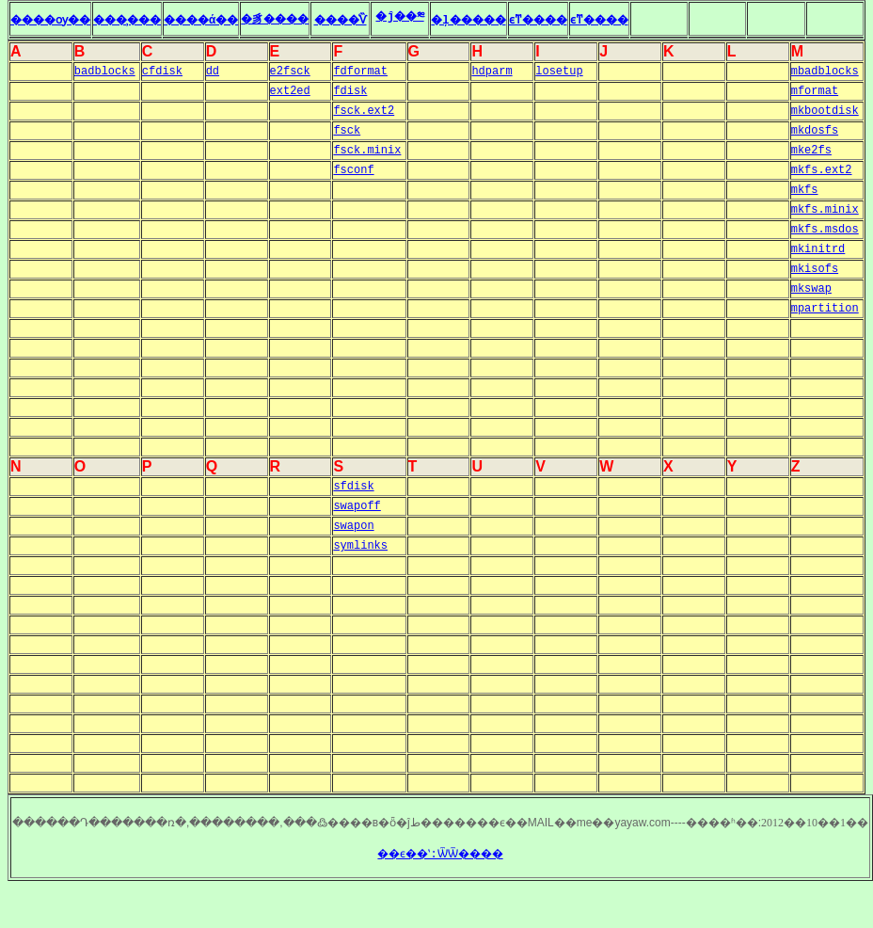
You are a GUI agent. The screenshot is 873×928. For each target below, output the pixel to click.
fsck (346, 130)
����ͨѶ (395, 20)
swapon (353, 526)
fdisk (350, 91)
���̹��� (148, 20)
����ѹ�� (57, 20)
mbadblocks (825, 71)
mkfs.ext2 (821, 170)
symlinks (360, 545)
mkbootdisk (825, 111)
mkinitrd (818, 249)
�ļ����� (531, 20)
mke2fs (811, 150)
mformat (814, 91)
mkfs (804, 190)
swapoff (356, 506)
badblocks (104, 71)
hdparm (491, 71)
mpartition (825, 308)
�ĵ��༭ (456, 17)
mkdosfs (814, 130)
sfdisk (353, 486)
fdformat (360, 71)
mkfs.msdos (825, 229)
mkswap (811, 289)
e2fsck (290, 71)
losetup (558, 71)
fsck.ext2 (363, 111)
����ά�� (236, 20)
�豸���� (322, 19)
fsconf (353, 170)
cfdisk (162, 71)
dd (212, 71)
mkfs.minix (825, 209)
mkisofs (814, 269)
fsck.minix (367, 150)
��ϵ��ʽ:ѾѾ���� (440, 854)
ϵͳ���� (612, 20)
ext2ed (290, 91)
